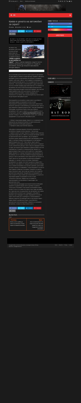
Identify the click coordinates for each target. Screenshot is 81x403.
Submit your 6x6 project (30, 1)
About (21, 1)
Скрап (29, 27)
